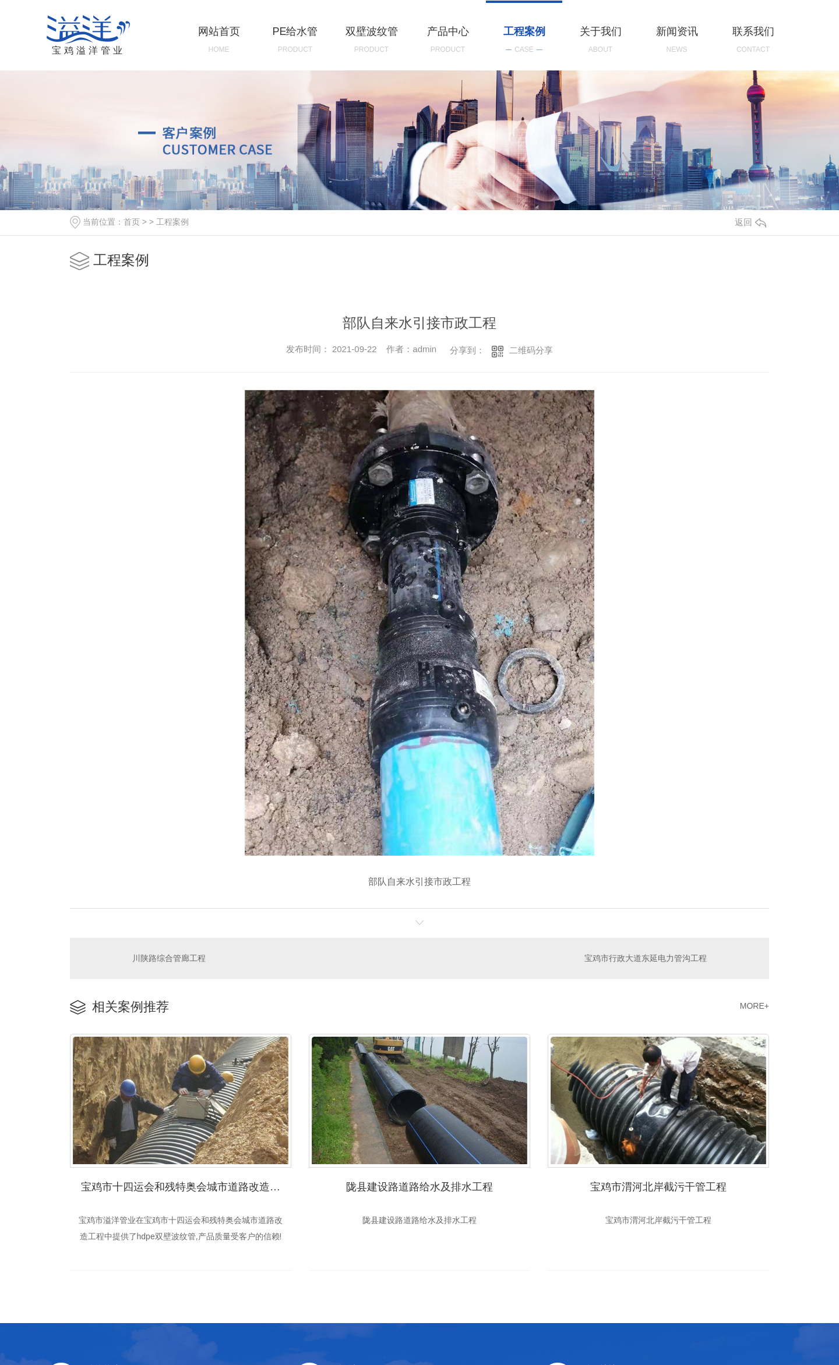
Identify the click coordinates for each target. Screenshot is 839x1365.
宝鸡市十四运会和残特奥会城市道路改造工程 (186, 1185)
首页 (132, 221)
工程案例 (524, 40)
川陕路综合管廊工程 (169, 957)
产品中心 (448, 40)
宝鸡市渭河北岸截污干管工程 (658, 1185)
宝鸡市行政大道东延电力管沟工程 (645, 957)
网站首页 (219, 40)
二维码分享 (531, 350)
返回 (750, 222)
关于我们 (600, 40)
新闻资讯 (677, 40)
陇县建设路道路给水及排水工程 (419, 1185)
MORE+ (754, 1004)
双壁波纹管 (371, 40)
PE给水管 (295, 40)
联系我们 (753, 40)
